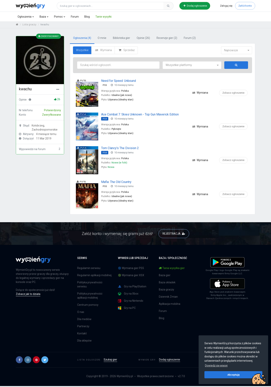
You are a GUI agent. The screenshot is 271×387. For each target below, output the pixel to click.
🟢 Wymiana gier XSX (131, 276)
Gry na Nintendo (130, 301)
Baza (43, 16)
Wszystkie (82, 51)
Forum (75, 16)
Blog (87, 16)
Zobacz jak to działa (28, 294)
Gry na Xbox (128, 294)
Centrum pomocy (87, 305)
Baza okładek (167, 283)
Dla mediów (84, 320)
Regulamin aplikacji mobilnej (94, 276)
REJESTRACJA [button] (173, 234)
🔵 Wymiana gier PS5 (131, 269)
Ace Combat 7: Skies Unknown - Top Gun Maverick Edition (140, 115)
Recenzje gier (167, 38)
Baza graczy (166, 290)
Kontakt (82, 334)
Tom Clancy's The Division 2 (120, 149)
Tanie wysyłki (103, 16)
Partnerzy (83, 327)
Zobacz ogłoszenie (233, 93)
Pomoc (58, 16)
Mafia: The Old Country (116, 183)
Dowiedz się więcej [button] (216, 365)
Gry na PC (127, 309)
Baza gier (164, 276)
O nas (80, 312)
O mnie (102, 38)
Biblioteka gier (121, 38)
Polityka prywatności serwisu (89, 285)
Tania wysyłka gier (172, 269)
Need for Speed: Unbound (118, 81)
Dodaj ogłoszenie (195, 5)
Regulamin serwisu (88, 269)
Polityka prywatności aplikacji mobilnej (89, 296)
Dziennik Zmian (168, 297)
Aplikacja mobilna (169, 304)
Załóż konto (245, 5)
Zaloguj (226, 5)
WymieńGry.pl (125, 377)
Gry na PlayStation (132, 287)
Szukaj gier (110, 360)
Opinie (143, 38)
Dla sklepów (84, 341)
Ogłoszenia (24, 16)
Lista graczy (29, 25)
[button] (19, 360)
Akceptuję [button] (233, 374)
